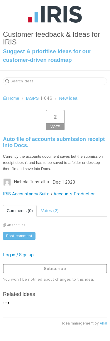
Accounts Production (74, 194)
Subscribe (55, 268)
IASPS (32, 98)
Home (11, 98)
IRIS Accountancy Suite (26, 194)
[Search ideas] (55, 81)
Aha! (103, 323)
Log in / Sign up (18, 254)
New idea (68, 98)
